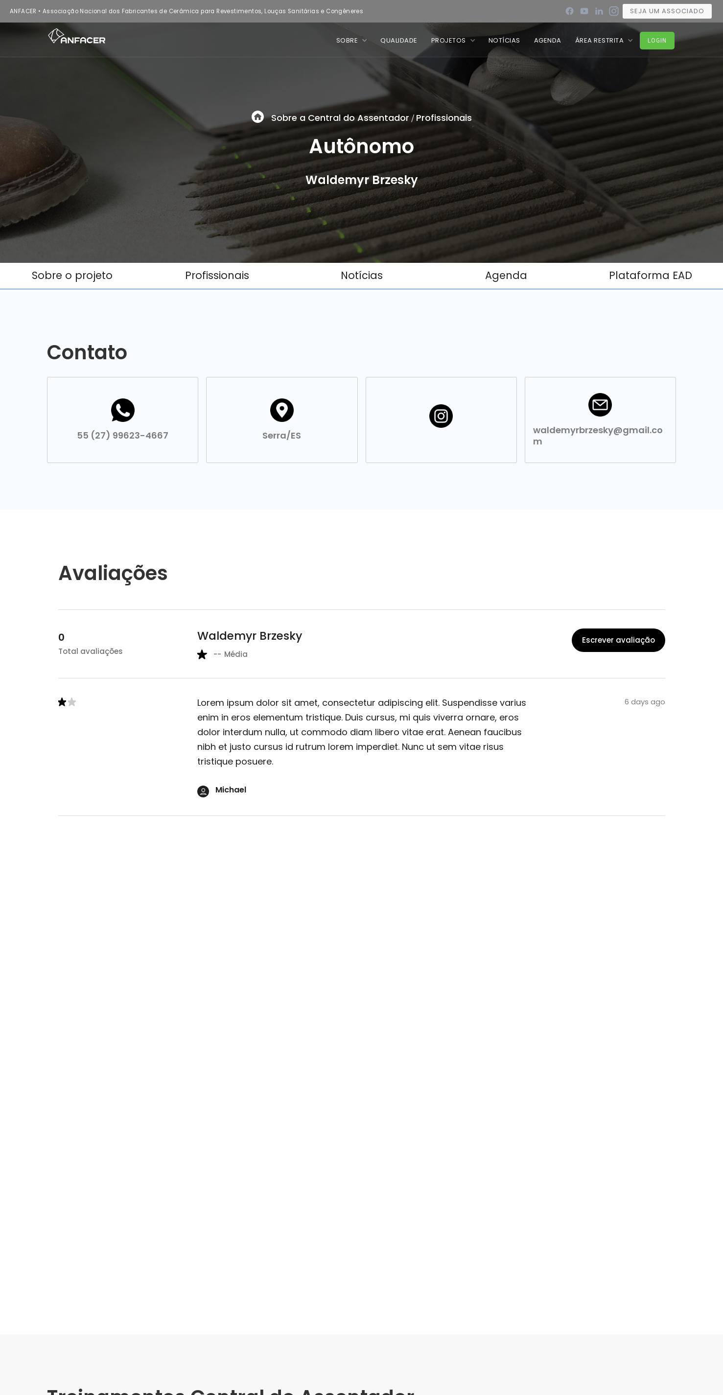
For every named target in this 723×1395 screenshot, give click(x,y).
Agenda (547, 40)
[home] (76, 35)
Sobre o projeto (72, 275)
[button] (351, 40)
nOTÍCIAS (504, 40)
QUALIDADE (399, 40)
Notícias (362, 275)
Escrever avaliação (618, 640)
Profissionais (444, 118)
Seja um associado (667, 11)
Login (657, 40)
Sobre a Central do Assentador (340, 118)
